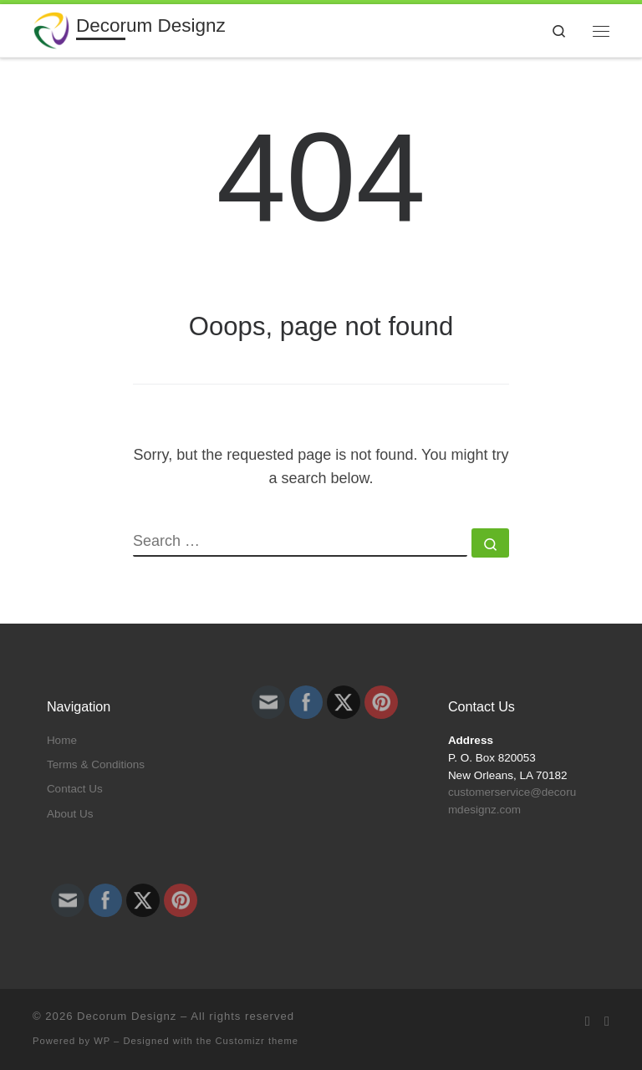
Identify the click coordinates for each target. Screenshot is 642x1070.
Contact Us (75, 788)
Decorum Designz (126, 1016)
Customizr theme (257, 1041)
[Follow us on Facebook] (606, 1021)
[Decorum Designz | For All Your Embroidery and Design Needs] (51, 28)
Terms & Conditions (96, 764)
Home (62, 740)
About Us (70, 814)
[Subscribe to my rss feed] (587, 1021)
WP (102, 1041)
